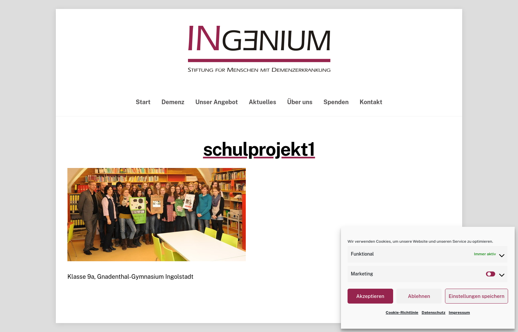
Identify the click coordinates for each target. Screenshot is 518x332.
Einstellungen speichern (476, 296)
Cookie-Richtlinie (402, 312)
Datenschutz (433, 312)
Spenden (336, 102)
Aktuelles (262, 102)
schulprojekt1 (259, 149)
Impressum (459, 312)
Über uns (300, 102)
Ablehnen (419, 296)
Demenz (173, 102)
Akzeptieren (370, 296)
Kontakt (371, 102)
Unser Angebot (216, 102)
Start (143, 102)
